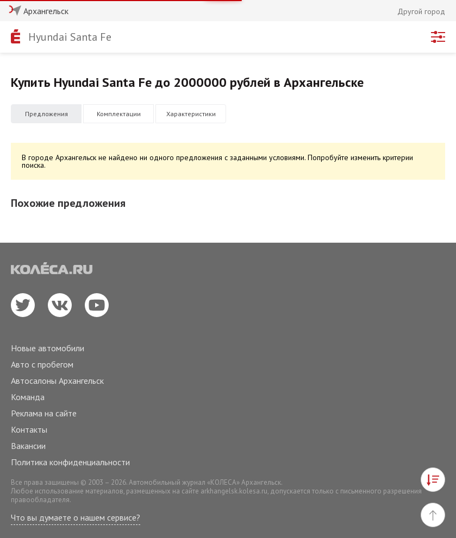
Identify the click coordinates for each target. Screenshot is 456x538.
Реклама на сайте (44, 413)
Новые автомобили (47, 348)
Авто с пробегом (42, 364)
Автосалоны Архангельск (57, 380)
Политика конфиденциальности (70, 462)
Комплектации (119, 114)
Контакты (29, 429)
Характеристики (191, 114)
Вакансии (28, 445)
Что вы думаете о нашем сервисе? (75, 517)
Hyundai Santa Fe (69, 37)
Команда (28, 396)
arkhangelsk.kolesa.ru (234, 491)
